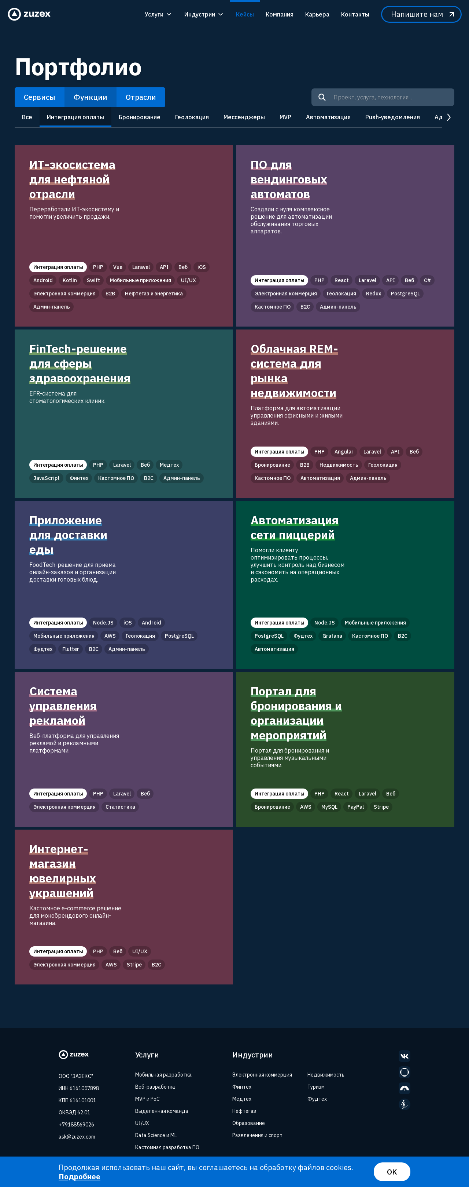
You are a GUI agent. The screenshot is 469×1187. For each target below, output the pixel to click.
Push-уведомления (392, 117)
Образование (248, 1123)
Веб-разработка (155, 1087)
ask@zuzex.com (77, 1136)
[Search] (322, 97)
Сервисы (39, 97)
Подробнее (79, 1176)
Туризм (316, 1087)
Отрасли (141, 97)
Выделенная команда (161, 1111)
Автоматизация (328, 117)
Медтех (241, 1099)
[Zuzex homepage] (31, 14)
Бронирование (139, 117)
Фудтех (317, 1099)
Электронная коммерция (262, 1074)
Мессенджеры (244, 117)
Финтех (241, 1087)
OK (392, 1172)
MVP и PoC (147, 1099)
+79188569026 (76, 1124)
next (448, 117)
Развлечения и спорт (257, 1135)
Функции (90, 97)
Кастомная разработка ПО (167, 1147)
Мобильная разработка (163, 1074)
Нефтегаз (244, 1111)
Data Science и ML (156, 1135)
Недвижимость (325, 1074)
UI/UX (142, 1123)
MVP (285, 117)
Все (27, 117)
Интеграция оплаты (75, 117)
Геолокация (192, 117)
